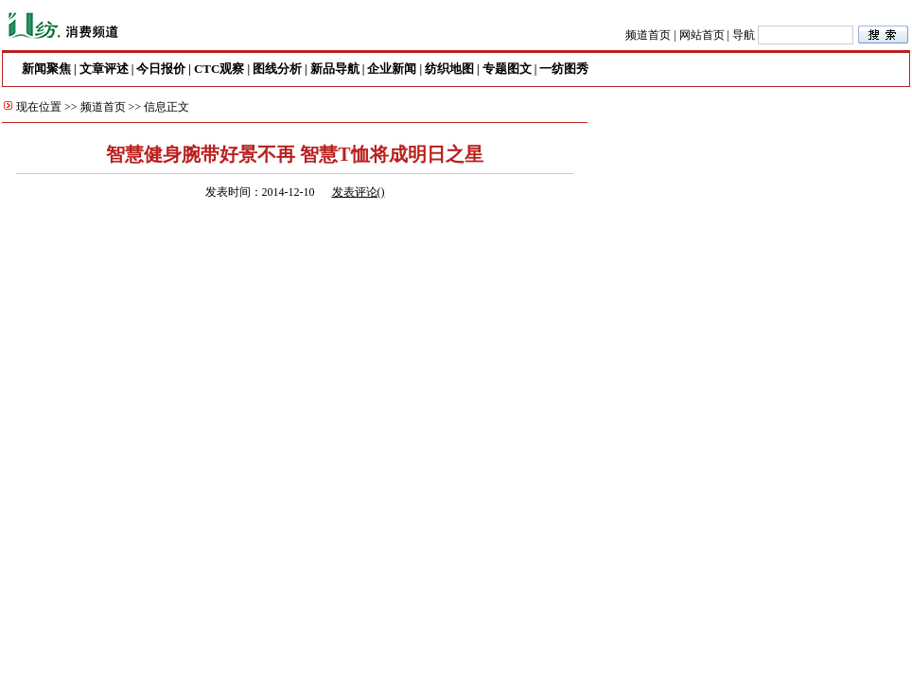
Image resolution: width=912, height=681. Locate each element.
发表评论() (358, 192)
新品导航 (335, 68)
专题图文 (507, 68)
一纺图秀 (563, 68)
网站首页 (702, 35)
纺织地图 (449, 68)
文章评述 (104, 68)
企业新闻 (391, 68)
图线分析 (277, 68)
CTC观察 (219, 68)
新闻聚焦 (46, 68)
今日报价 (160, 68)
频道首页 (648, 35)
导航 (743, 35)
